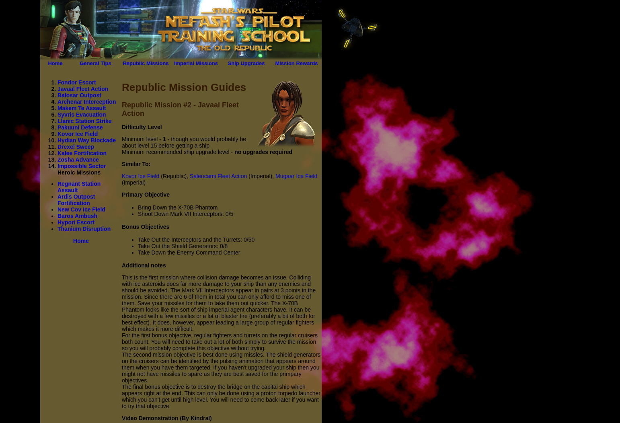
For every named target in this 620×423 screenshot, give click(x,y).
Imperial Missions (196, 63)
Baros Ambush (77, 216)
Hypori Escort (75, 222)
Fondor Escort (76, 82)
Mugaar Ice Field (296, 176)
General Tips (95, 63)
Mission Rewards (296, 63)
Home (55, 63)
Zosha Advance (78, 159)
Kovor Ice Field (77, 134)
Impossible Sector (81, 166)
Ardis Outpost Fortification (76, 199)
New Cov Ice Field (81, 209)
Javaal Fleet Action (82, 89)
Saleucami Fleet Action (218, 176)
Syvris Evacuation (81, 114)
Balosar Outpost (79, 95)
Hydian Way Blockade (86, 140)
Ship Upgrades (246, 63)
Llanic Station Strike (84, 121)
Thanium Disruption (84, 229)
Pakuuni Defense (80, 127)
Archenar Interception (86, 102)
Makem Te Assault (81, 108)
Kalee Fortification (82, 153)
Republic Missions (145, 63)
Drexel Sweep (75, 147)
